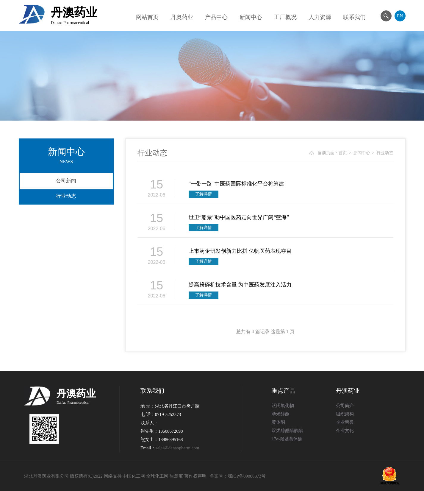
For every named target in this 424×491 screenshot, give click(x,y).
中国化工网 (134, 476)
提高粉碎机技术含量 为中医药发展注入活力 (240, 285)
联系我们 (354, 17)
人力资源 (320, 17)
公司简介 (345, 405)
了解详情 (203, 194)
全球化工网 (157, 476)
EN (400, 15)
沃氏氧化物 (283, 405)
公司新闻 (66, 181)
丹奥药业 (181, 17)
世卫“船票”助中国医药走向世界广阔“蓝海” (239, 217)
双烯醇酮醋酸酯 (287, 430)
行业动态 (66, 196)
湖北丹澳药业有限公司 (46, 476)
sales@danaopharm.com (177, 447)
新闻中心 (251, 17)
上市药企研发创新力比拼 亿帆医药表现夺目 (240, 251)
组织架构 (345, 413)
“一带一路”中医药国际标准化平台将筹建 (236, 184)
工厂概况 (285, 17)
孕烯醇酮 (281, 413)
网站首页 (147, 17)
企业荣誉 (345, 422)
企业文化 (345, 430)
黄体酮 (278, 422)
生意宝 (176, 476)
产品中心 (216, 17)
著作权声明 (195, 476)
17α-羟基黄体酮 (287, 439)
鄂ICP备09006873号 (247, 476)
